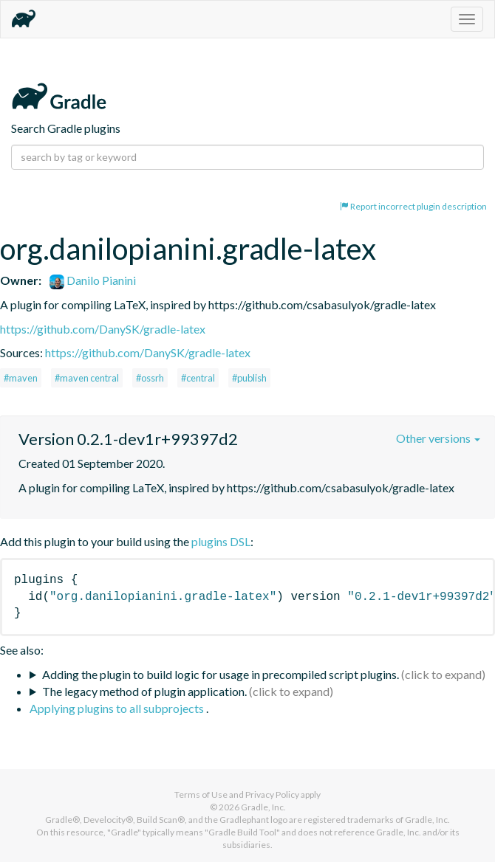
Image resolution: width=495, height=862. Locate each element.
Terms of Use (201, 794)
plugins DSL (220, 541)
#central (198, 378)
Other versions (438, 438)
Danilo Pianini (93, 280)
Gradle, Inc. (263, 807)
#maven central (87, 378)
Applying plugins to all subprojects (118, 708)
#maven (21, 378)
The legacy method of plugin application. (144, 691)
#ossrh (150, 378)
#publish (249, 378)
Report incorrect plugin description (413, 206)
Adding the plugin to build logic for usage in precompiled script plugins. (220, 674)
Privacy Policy (272, 794)
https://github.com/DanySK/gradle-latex (102, 329)
